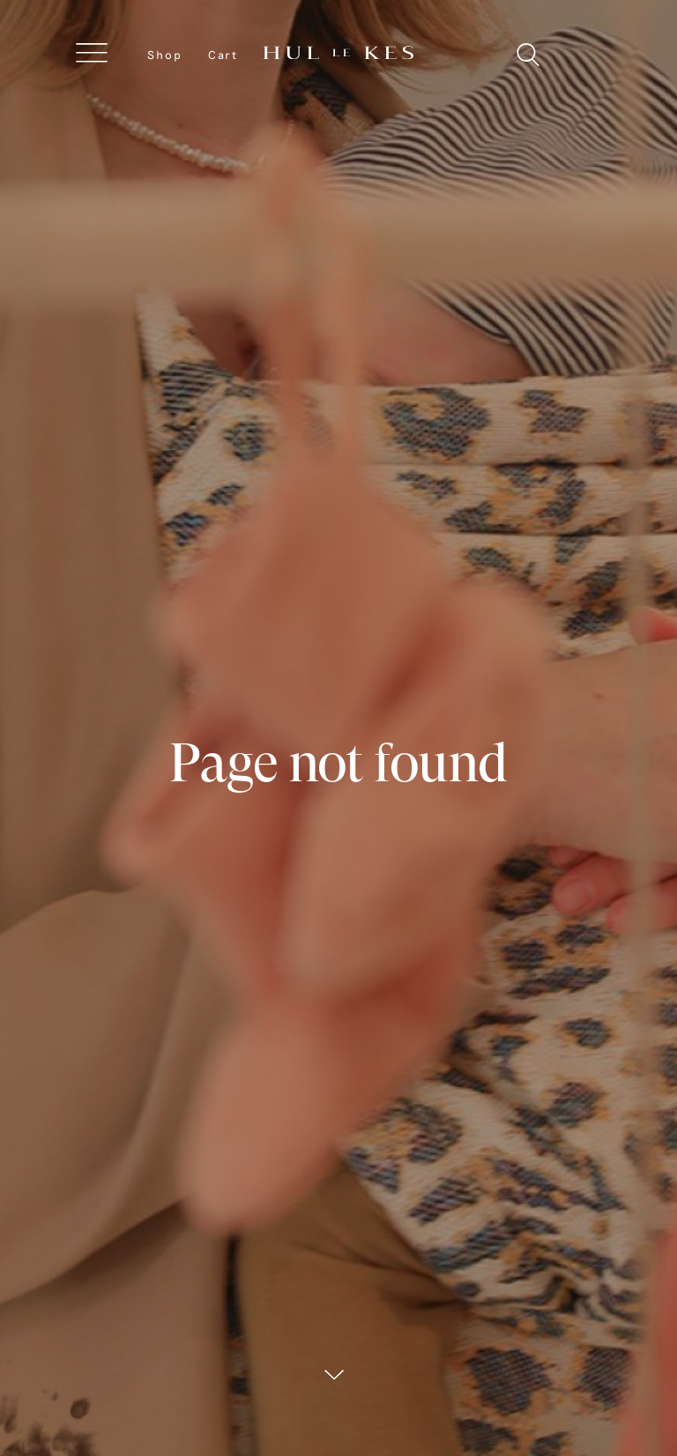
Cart (223, 55)
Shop (164, 55)
